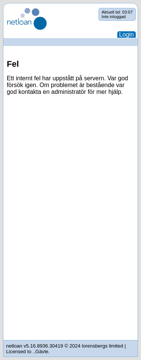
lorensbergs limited (102, 346)
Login (126, 34)
